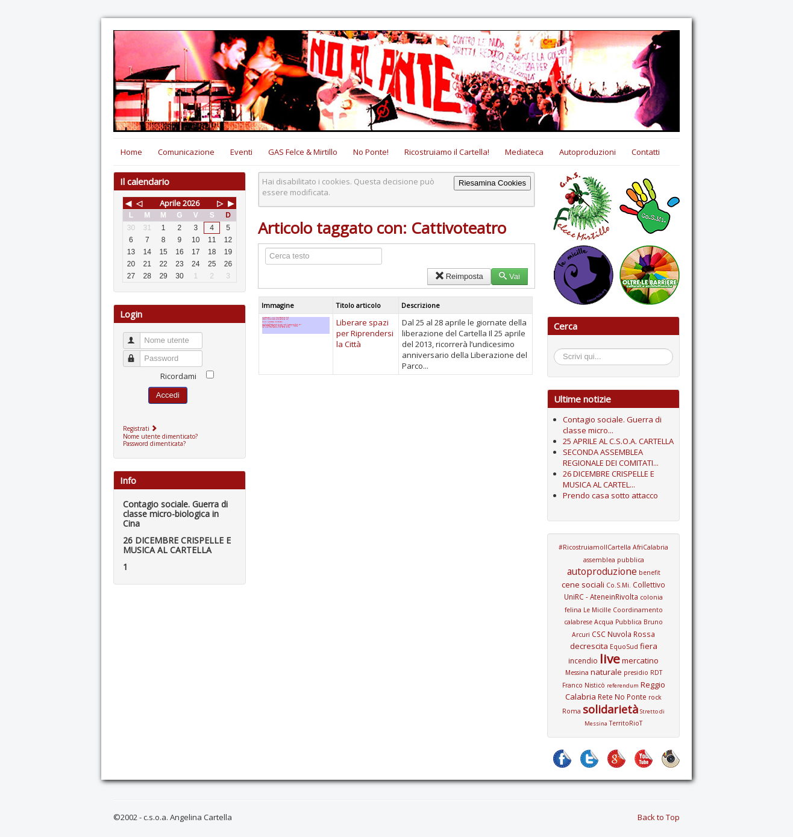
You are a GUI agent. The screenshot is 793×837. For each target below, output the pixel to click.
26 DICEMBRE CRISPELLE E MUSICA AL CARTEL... (608, 479)
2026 (191, 203)
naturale (606, 671)
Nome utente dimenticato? (160, 436)
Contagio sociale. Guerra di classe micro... (612, 425)
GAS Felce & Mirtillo (302, 151)
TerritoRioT (625, 723)
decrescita (589, 646)
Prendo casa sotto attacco (610, 495)
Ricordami (178, 376)
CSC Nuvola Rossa (623, 634)
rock (655, 697)
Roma (571, 711)
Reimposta (459, 276)
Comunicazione (186, 151)
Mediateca (524, 151)
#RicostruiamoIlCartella (595, 547)
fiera (648, 646)
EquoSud (624, 646)
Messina (577, 672)
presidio (636, 672)
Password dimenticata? (154, 443)
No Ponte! (371, 151)
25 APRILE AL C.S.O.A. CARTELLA (618, 441)
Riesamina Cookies (492, 182)
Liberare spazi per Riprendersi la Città (364, 333)
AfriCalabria (650, 547)
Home (131, 151)
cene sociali (583, 584)
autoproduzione (602, 571)
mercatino (640, 660)
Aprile (170, 203)
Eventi (241, 151)
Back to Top (659, 817)
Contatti (646, 151)
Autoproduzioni (587, 151)
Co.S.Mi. (618, 585)
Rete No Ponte (622, 696)
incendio (583, 660)
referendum (623, 685)
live (610, 658)
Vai (509, 276)
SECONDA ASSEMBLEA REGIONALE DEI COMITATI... (611, 457)
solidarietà (610, 709)
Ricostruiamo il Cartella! (446, 151)
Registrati (141, 428)
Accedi (168, 395)
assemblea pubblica (613, 560)
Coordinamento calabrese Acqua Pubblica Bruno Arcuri (613, 622)
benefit (649, 572)
